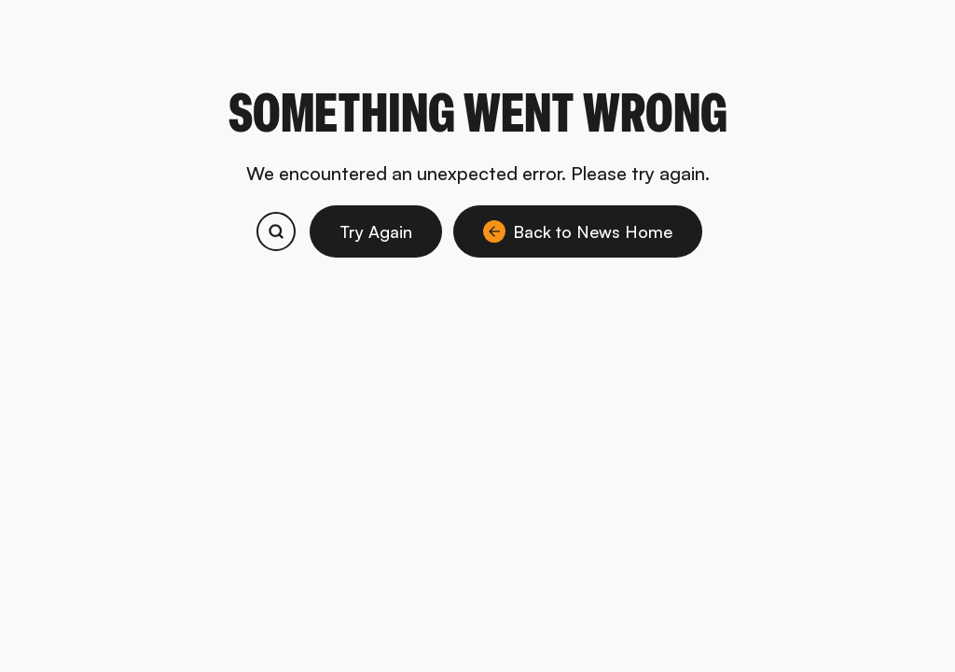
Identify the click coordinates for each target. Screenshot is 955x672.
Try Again (375, 231)
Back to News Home (577, 231)
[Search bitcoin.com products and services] (276, 231)
